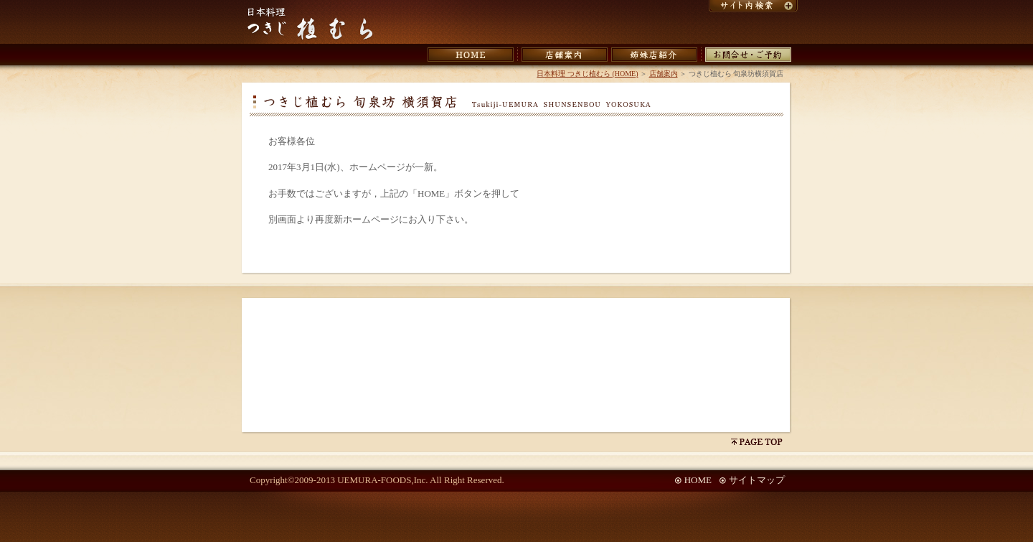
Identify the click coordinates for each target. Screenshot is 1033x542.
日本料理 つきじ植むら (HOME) (587, 74)
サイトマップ (757, 480)
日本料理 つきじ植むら (310, 24)
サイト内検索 (753, 6)
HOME (698, 480)
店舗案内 (663, 74)
